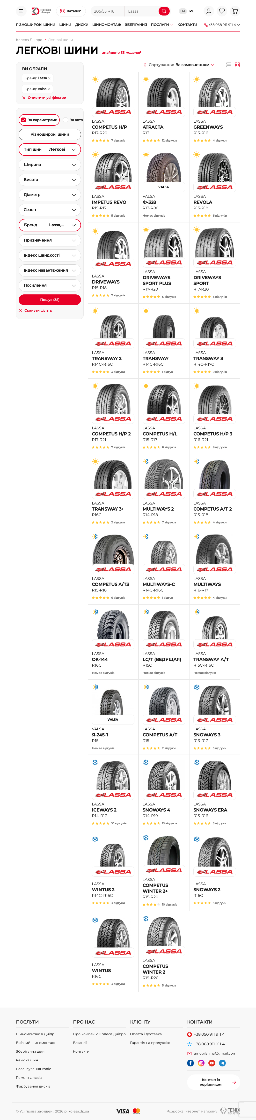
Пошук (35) (49, 300)
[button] (21, 11)
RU (191, 11)
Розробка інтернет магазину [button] (192, 1111)
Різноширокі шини (35, 25)
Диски (81, 25)
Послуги (162, 25)
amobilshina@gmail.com (215, 1053)
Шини (65, 25)
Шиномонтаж (106, 25)
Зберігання (136, 25)
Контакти (187, 25)
